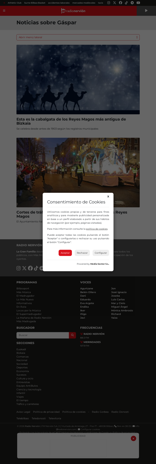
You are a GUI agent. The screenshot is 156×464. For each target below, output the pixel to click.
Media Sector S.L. (99, 264)
